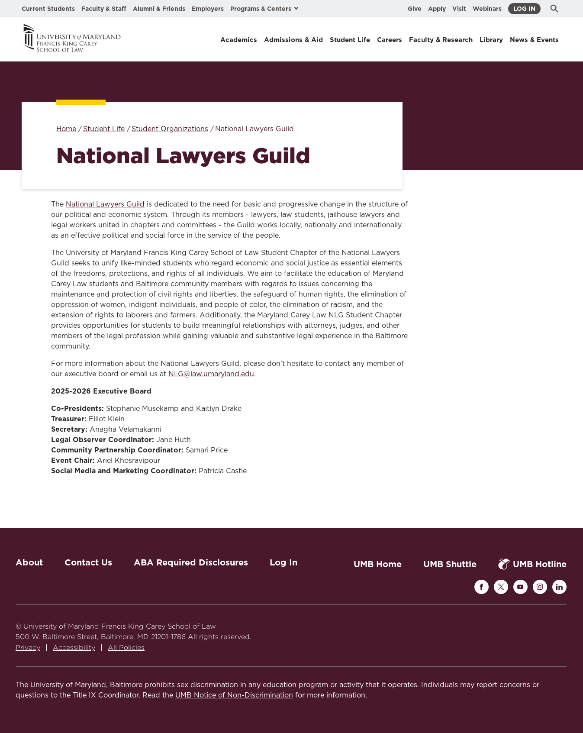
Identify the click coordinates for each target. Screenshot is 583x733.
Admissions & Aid (293, 40)
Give (415, 8)
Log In (524, 8)
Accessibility (74, 647)
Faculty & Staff (103, 8)
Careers (389, 40)
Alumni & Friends (159, 8)
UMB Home (378, 564)
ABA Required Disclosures (191, 562)
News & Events (534, 40)
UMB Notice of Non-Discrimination (234, 695)
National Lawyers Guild (105, 204)
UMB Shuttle (450, 564)
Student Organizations (170, 129)
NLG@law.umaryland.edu (211, 374)
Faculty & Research (441, 40)
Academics (238, 40)
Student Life (350, 40)
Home (66, 129)
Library (491, 40)
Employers (208, 8)
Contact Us (88, 562)
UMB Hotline (532, 564)
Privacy (28, 647)
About (29, 562)
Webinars (487, 8)
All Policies (126, 647)
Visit (459, 8)
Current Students (48, 8)
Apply (437, 8)
